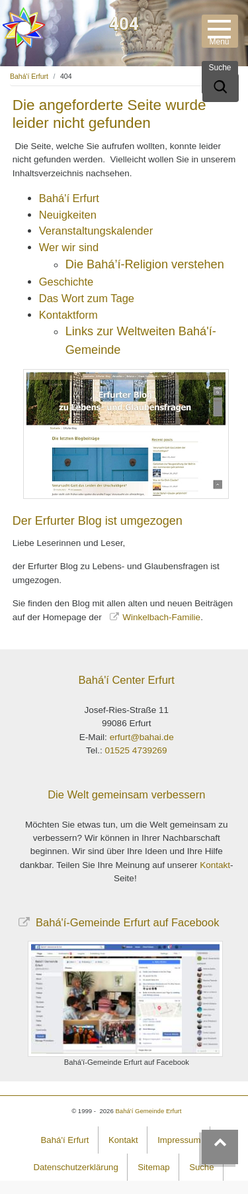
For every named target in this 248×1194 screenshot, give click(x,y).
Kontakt (215, 865)
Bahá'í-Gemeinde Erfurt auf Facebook (126, 922)
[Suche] (220, 88)
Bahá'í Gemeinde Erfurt (148, 1110)
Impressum (178, 1140)
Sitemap (153, 1167)
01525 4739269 (136, 750)
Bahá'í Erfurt (29, 76)
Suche (201, 1167)
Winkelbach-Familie (161, 617)
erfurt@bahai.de (142, 737)
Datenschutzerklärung (75, 1167)
